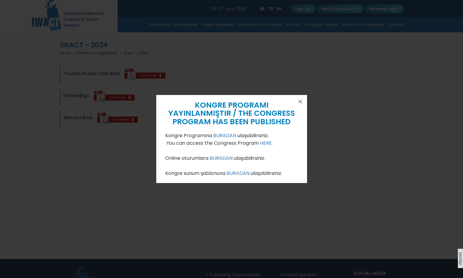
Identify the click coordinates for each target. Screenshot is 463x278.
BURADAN (225, 135)
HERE (266, 143)
